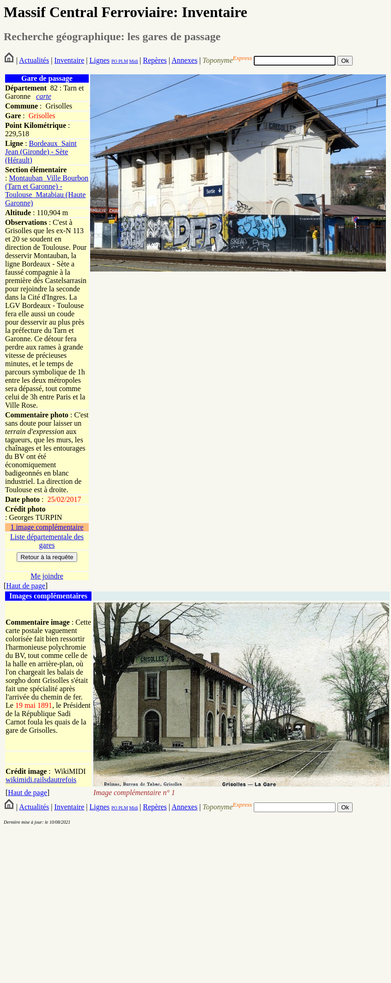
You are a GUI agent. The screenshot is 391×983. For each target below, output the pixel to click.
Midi (133, 61)
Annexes (184, 60)
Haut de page (25, 586)
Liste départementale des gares (47, 541)
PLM (122, 61)
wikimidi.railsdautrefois (41, 780)
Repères (155, 60)
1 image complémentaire (46, 527)
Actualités (34, 60)
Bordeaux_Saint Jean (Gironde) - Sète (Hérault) (41, 151)
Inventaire (69, 60)
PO (114, 61)
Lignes (99, 60)
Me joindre (47, 576)
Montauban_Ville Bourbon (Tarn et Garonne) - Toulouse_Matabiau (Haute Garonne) (46, 190)
